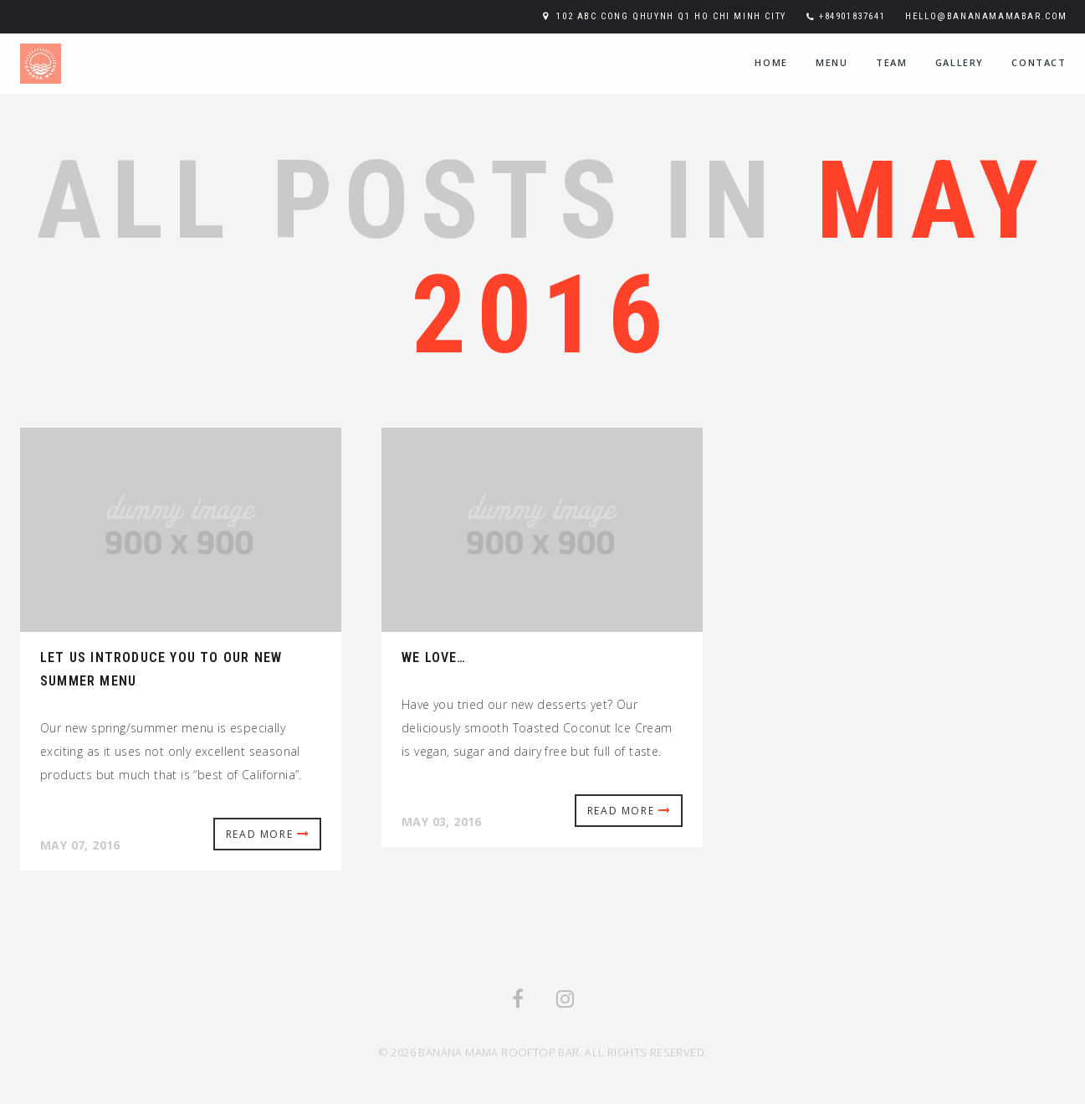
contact (1038, 62)
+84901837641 (852, 16)
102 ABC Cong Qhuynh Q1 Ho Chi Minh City (671, 16)
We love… (434, 657)
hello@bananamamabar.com (986, 16)
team (891, 62)
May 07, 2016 (80, 845)
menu (831, 62)
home (771, 62)
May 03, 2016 (442, 821)
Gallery (959, 62)
